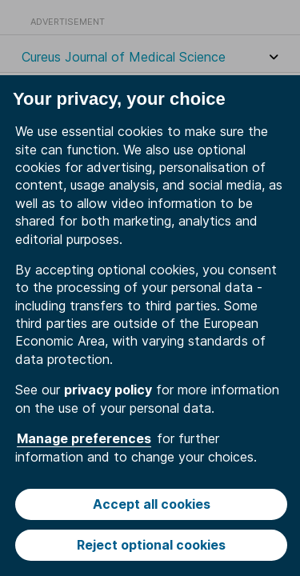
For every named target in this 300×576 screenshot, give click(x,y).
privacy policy (108, 390)
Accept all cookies (151, 504)
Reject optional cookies (151, 545)
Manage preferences (84, 438)
